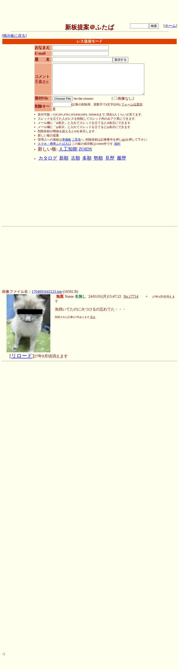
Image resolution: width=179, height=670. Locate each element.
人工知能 (68, 149)
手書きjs (41, 81)
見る (92, 317)
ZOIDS (85, 149)
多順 (87, 158)
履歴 (121, 158)
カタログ (47, 158)
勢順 (98, 158)
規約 (117, 143)
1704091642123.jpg (47, 292)
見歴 (109, 158)
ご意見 (76, 139)
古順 (75, 158)
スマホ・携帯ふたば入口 (54, 143)
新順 (64, 158)
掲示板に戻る (14, 36)
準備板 (66, 139)
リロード (21, 356)
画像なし (123, 98)
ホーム (170, 26)
